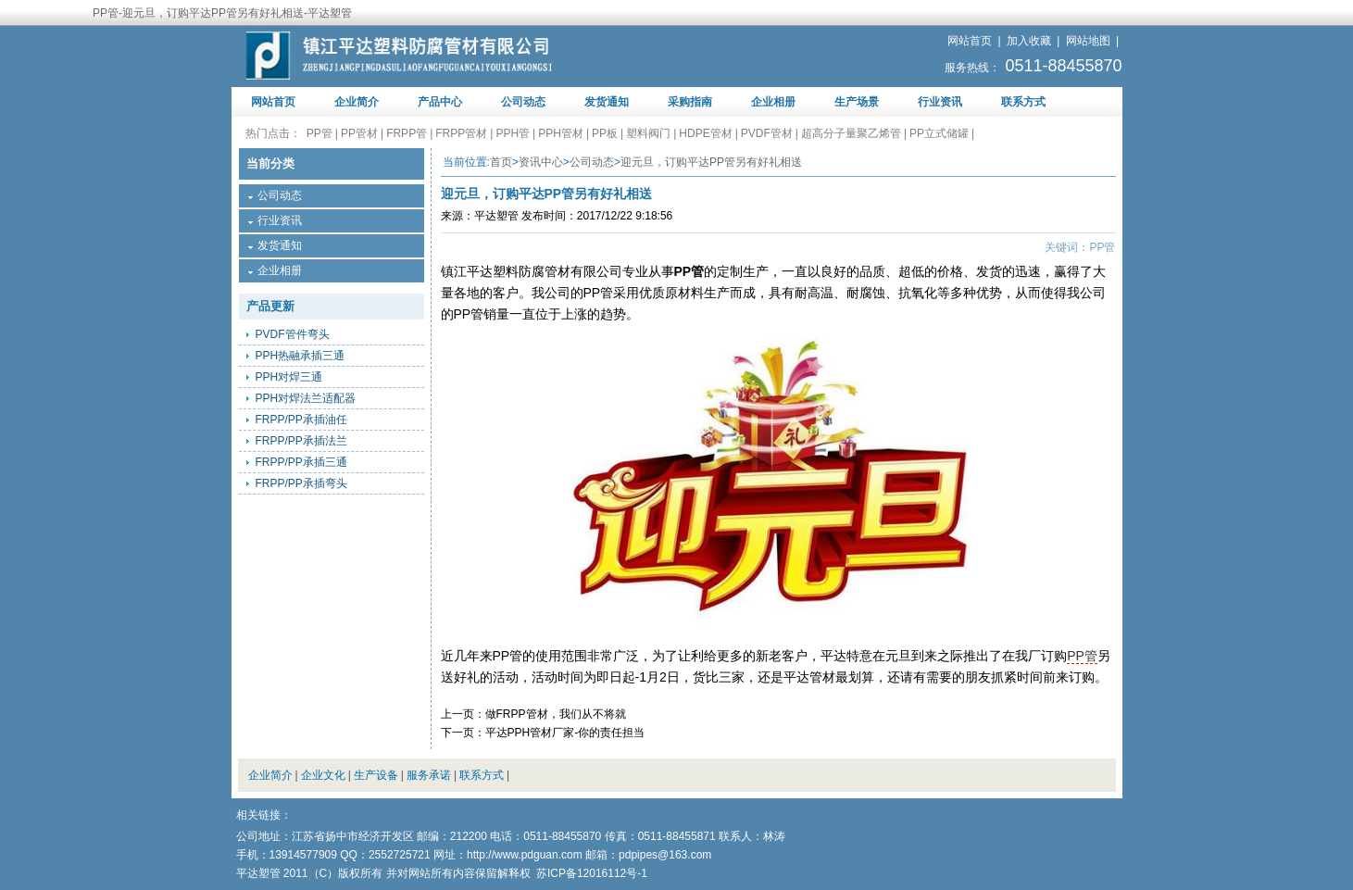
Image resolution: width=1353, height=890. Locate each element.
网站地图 (1088, 40)
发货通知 (606, 101)
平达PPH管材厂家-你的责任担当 (565, 732)
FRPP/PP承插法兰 (301, 440)
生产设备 (376, 775)
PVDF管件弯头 (293, 334)
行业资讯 (940, 101)
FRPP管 (406, 133)
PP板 (605, 133)
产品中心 (440, 101)
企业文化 (323, 775)
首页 (501, 162)
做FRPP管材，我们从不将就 (555, 714)
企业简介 (356, 101)
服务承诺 (429, 775)
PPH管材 (560, 133)
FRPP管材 (461, 133)
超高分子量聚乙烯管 (851, 133)
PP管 (319, 133)
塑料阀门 (648, 133)
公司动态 (523, 101)
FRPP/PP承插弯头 (301, 483)
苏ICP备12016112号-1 (591, 873)
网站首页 (969, 40)
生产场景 (856, 101)
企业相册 (773, 101)
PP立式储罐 (939, 133)
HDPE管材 (705, 133)
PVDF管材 (767, 133)
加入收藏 (1029, 40)
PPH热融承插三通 (300, 355)
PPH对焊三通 (289, 376)
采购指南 (690, 101)
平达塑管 (496, 215)
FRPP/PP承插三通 (301, 462)
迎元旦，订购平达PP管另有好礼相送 (711, 162)
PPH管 (512, 133)
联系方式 (1023, 101)
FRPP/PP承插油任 (301, 419)
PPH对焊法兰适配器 (306, 398)
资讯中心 (541, 162)
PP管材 (359, 133)
